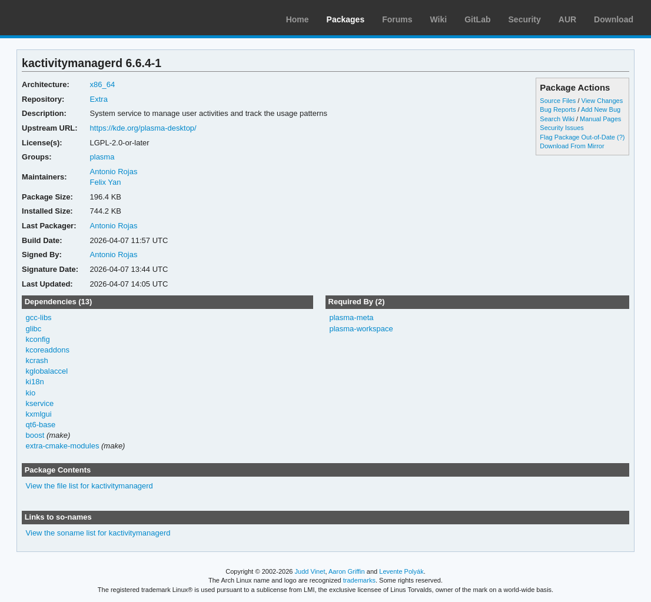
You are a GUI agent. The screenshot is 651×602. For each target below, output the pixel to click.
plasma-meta (351, 317)
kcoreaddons (47, 349)
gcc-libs (39, 317)
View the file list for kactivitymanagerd (89, 485)
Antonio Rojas (114, 171)
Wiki (438, 19)
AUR (567, 19)
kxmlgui (39, 414)
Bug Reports (558, 109)
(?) (621, 137)
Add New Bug (600, 109)
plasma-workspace (361, 328)
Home (297, 19)
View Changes (602, 100)
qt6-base (41, 424)
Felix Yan (105, 182)
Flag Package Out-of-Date (577, 137)
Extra (99, 99)
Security (525, 19)
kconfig (38, 339)
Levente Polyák (401, 571)
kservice (40, 403)
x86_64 (102, 84)
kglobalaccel (47, 371)
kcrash (37, 360)
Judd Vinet (310, 571)
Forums (397, 19)
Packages (346, 19)
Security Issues (561, 127)
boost (35, 435)
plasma (102, 156)
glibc (34, 328)
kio (31, 392)
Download (613, 19)
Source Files (558, 100)
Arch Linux (65, 17)
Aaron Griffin (346, 571)
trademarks (359, 580)
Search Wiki (557, 118)
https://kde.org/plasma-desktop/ (143, 128)
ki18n (35, 381)
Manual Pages (600, 118)
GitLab (477, 19)
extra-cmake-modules (62, 445)
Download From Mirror (572, 145)
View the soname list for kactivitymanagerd (98, 532)
